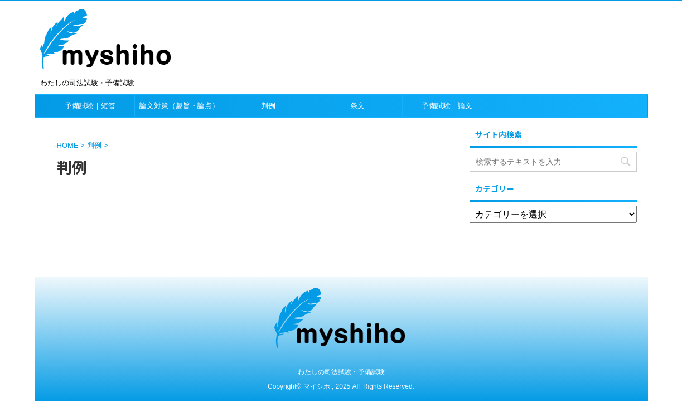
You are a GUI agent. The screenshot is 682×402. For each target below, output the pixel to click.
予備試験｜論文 (447, 105)
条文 (357, 105)
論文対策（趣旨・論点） (179, 105)
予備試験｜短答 (90, 105)
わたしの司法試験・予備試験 (341, 372)
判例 (268, 105)
